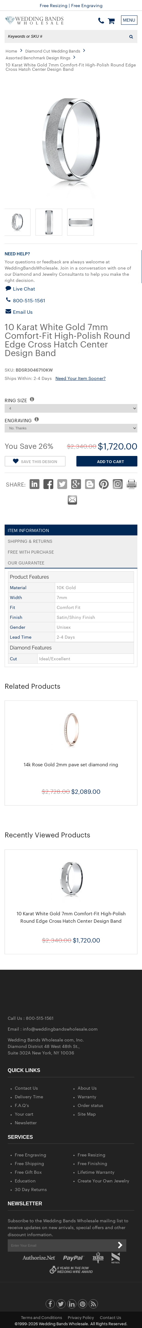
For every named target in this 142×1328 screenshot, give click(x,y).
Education (25, 1180)
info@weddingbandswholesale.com (60, 1029)
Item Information (28, 529)
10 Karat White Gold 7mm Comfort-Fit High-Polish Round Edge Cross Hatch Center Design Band (71, 917)
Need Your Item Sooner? (80, 378)
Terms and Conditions (41, 1317)
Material (18, 587)
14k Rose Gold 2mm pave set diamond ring (71, 764)
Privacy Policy (81, 1317)
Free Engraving (30, 1154)
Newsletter (26, 1122)
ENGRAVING (22, 420)
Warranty (87, 1096)
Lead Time (20, 637)
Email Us (19, 312)
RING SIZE (19, 400)
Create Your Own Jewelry (103, 1180)
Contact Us (26, 1088)
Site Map (87, 1114)
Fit (12, 607)
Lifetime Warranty (96, 1172)
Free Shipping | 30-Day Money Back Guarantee (71, 5)
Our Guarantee (26, 561)
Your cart (24, 1114)
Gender (17, 627)
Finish (16, 617)
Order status (90, 1105)
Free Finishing (92, 1163)
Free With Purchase (31, 550)
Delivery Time (29, 1096)
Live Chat (20, 288)
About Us (87, 1088)
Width (16, 597)
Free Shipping (29, 1163)
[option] (71, 752)
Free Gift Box (28, 1172)
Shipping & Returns (30, 540)
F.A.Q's (22, 1105)
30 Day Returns (31, 1189)
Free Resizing (91, 1154)
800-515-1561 (25, 300)
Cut (13, 658)
